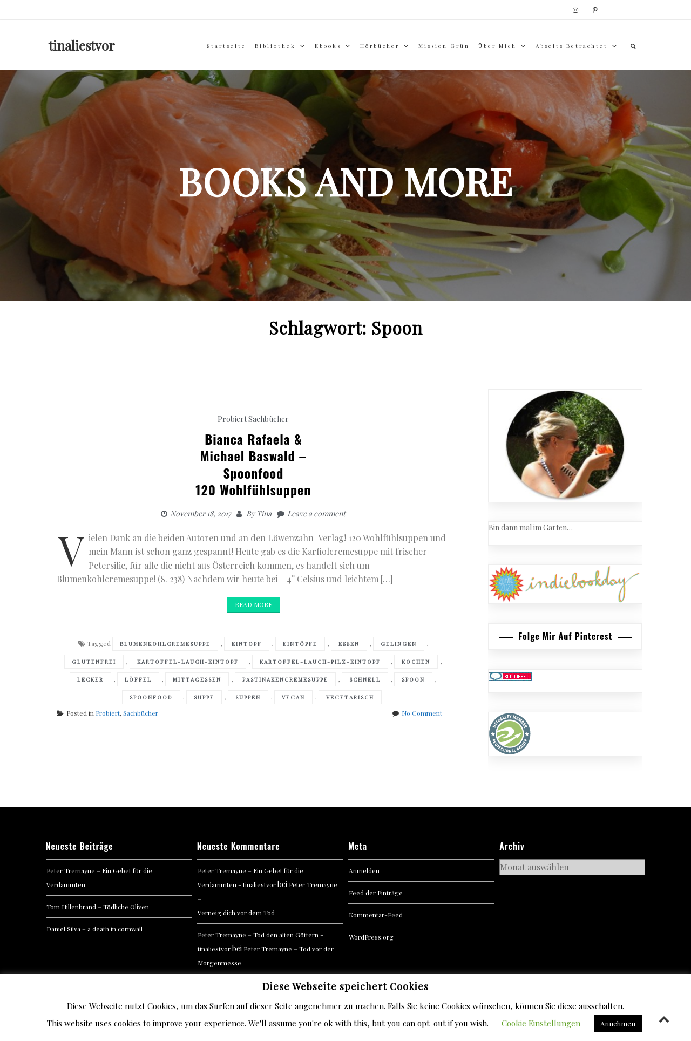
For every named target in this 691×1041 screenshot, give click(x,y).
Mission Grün (444, 46)
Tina (264, 513)
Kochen (416, 661)
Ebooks (328, 46)
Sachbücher (268, 419)
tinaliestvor (82, 45)
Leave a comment (316, 513)
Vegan (293, 697)
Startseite (226, 46)
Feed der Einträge (376, 892)
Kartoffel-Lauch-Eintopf (188, 661)
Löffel (138, 679)
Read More (253, 604)
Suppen (248, 697)
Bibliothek (275, 46)
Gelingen (399, 644)
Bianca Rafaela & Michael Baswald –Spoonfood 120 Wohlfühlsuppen (253, 464)
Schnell (365, 679)
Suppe (204, 697)
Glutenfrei (94, 661)
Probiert (232, 419)
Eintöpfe (300, 644)
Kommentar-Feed (376, 914)
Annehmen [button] (617, 1023)
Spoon (413, 679)
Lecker (90, 679)
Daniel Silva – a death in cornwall (94, 928)
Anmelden (364, 870)
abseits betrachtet (572, 46)
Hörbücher (379, 46)
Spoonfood (151, 697)
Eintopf (247, 644)
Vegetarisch (350, 697)
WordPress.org (371, 937)
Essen (349, 644)
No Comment (422, 713)
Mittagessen (197, 679)
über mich (497, 46)
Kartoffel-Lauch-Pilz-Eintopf (320, 661)
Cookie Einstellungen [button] (541, 1023)
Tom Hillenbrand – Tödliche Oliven (97, 906)
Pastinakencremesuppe (285, 679)
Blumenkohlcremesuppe (165, 644)
